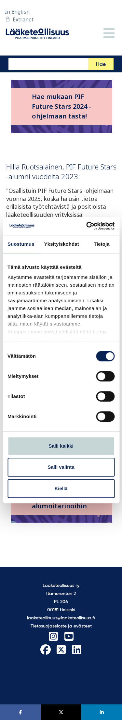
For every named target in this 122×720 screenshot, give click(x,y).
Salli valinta (61, 467)
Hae (101, 64)
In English (17, 11)
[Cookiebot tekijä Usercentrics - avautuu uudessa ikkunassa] (87, 226)
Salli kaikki (61, 446)
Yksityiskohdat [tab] (61, 244)
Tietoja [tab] (102, 244)
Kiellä (60, 488)
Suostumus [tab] (20, 244)
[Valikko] (109, 33)
